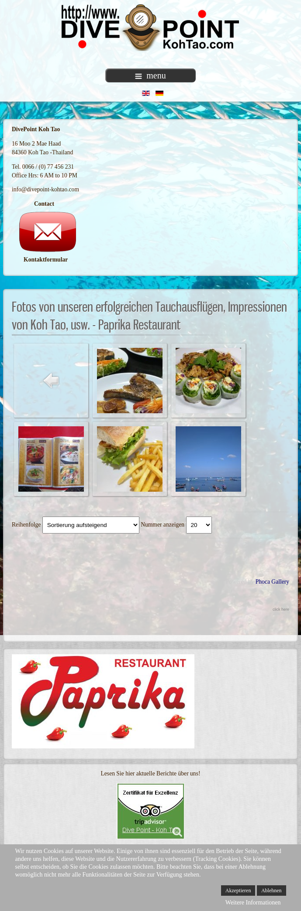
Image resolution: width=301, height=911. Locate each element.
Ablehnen (271, 890)
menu (150, 75)
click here (281, 609)
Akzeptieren (238, 890)
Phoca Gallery (272, 581)
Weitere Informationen (253, 902)
